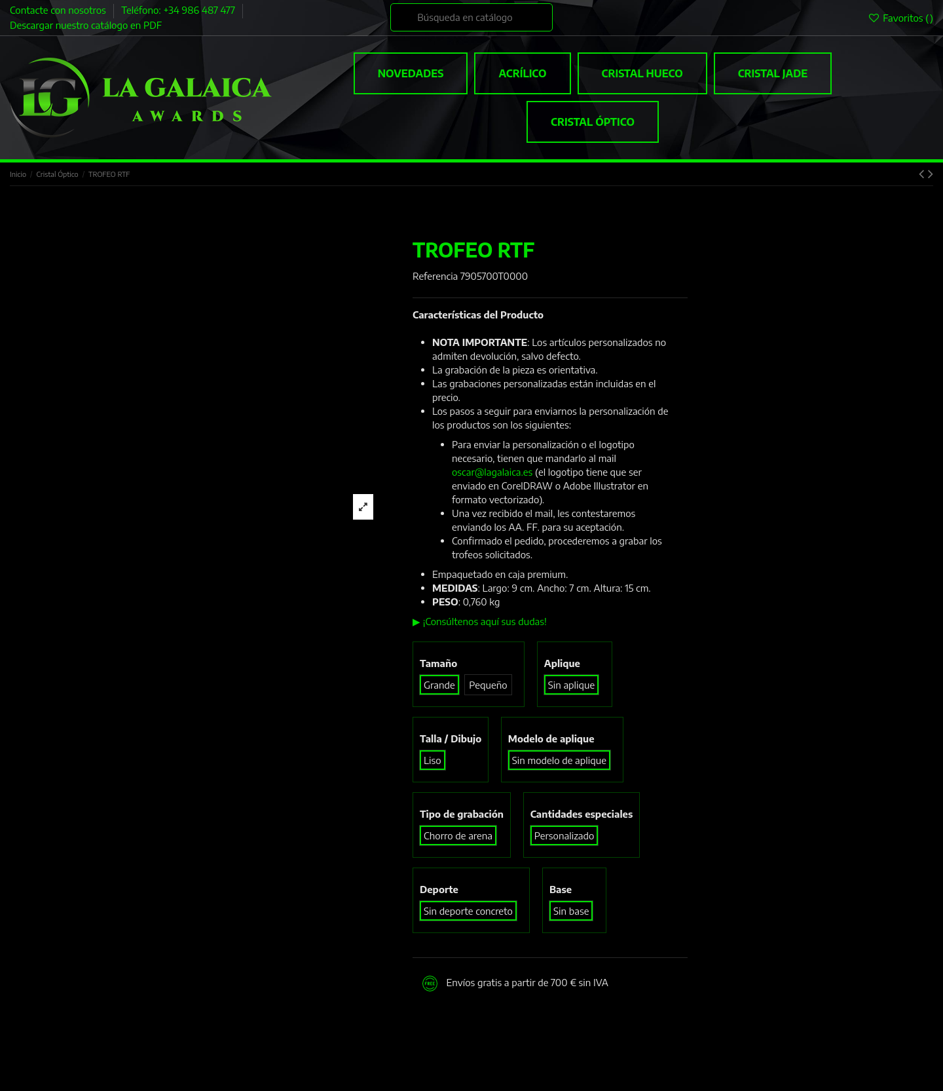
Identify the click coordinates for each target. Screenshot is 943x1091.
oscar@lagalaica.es (492, 472)
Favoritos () (900, 18)
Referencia (435, 276)
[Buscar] (471, 17)
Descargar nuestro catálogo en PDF (86, 25)
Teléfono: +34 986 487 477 (179, 10)
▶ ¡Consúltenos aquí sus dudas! (480, 621)
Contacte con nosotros (59, 10)
